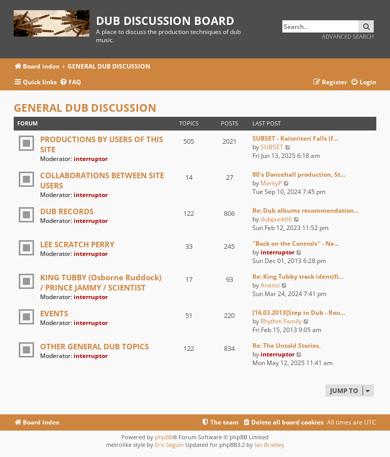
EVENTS (54, 313)
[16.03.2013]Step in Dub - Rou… (298, 312)
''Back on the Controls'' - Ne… (295, 243)
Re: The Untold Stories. (286, 345)
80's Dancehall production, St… (298, 174)
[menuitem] (70, 82)
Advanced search (348, 36)
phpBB (164, 437)
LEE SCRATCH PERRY (77, 244)
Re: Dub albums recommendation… (305, 210)
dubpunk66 (276, 219)
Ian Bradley (269, 444)
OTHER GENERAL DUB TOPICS (94, 346)
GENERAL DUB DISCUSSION (85, 108)
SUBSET (272, 147)
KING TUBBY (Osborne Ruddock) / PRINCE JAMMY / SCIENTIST (100, 282)
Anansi (270, 285)
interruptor (91, 158)
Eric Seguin (169, 444)
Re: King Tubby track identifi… (297, 276)
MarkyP (271, 183)
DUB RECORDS (66, 211)
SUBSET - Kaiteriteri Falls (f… (295, 138)
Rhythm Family (281, 321)
